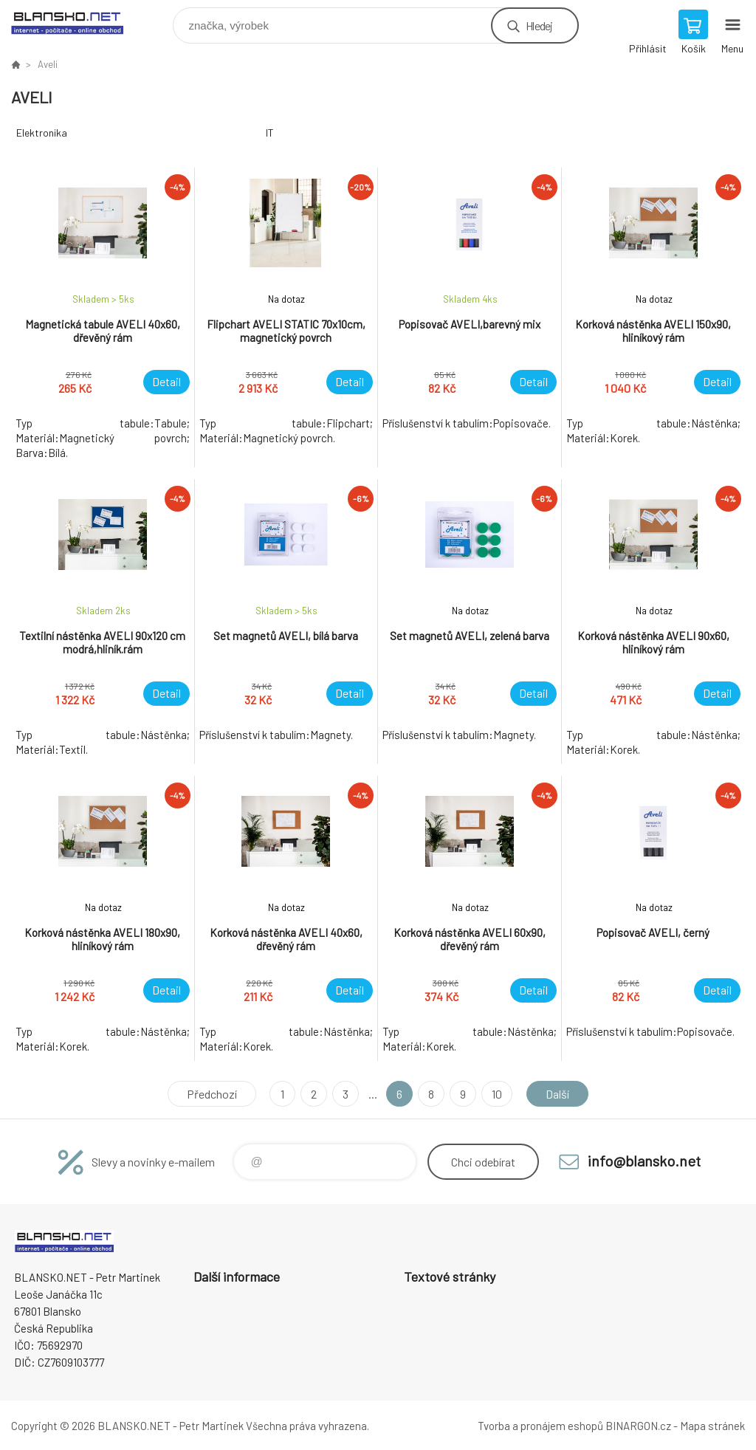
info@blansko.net (644, 1160)
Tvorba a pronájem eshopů (540, 1425)
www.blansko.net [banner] (76, 22)
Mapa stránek (712, 1425)
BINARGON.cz (638, 1425)
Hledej (539, 25)
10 (497, 1094)
